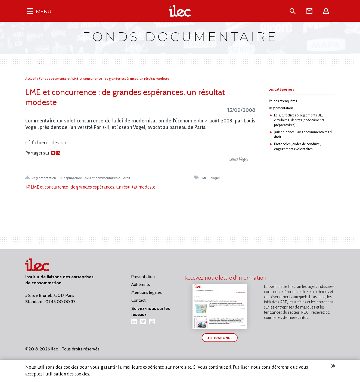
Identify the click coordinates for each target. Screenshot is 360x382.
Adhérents (140, 284)
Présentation (143, 276)
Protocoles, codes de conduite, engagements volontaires (297, 146)
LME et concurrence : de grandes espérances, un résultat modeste (120, 78)
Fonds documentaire (54, 78)
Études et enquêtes (283, 101)
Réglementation (44, 178)
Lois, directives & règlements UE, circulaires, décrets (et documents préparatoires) (299, 120)
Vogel (216, 178)
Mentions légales (146, 292)
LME (204, 178)
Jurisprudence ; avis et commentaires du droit (95, 178)
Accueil (31, 78)
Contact (138, 300)
